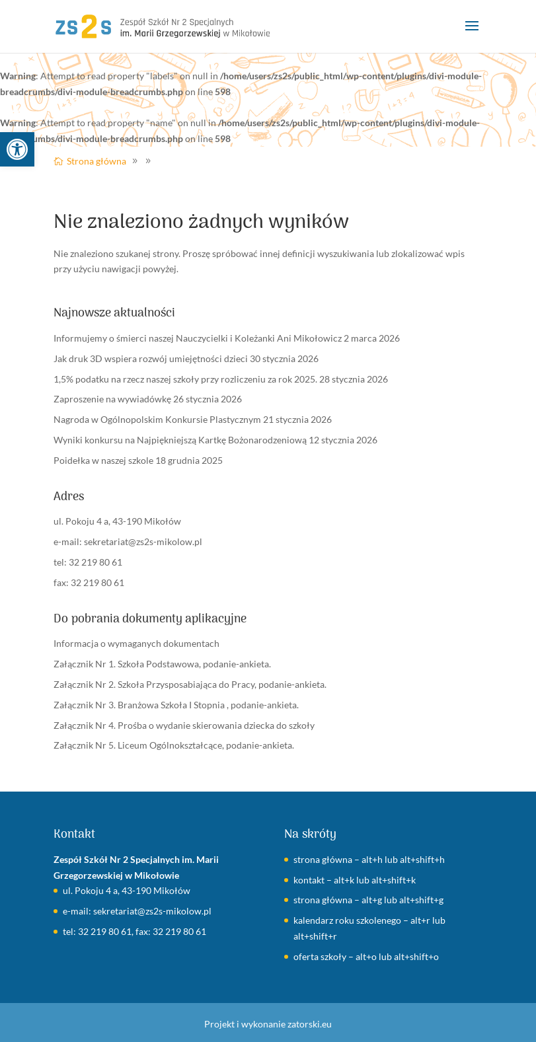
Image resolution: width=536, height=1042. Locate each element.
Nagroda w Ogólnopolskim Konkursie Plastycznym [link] (157, 419)
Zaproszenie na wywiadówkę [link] (112, 398)
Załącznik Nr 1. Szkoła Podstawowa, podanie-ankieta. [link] (162, 663)
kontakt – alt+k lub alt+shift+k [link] (354, 879)
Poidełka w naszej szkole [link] (103, 460)
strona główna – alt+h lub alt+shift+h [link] (369, 859)
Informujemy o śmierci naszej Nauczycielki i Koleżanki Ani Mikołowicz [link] (198, 338)
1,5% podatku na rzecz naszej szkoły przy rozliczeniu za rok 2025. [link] (185, 379)
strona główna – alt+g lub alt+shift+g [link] (368, 899)
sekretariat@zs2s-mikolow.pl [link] (143, 541)
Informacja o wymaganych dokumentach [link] (136, 643)
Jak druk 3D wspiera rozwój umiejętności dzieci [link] (151, 358)
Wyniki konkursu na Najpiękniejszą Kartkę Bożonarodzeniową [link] (180, 439)
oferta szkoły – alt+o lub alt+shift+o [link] (366, 956)
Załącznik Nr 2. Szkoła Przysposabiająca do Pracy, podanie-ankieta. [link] (190, 684)
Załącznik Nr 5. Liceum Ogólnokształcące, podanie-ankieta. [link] (174, 745)
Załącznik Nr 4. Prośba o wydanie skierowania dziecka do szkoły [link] (184, 725)
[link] (17, 149)
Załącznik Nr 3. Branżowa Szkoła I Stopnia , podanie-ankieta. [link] (176, 704)
